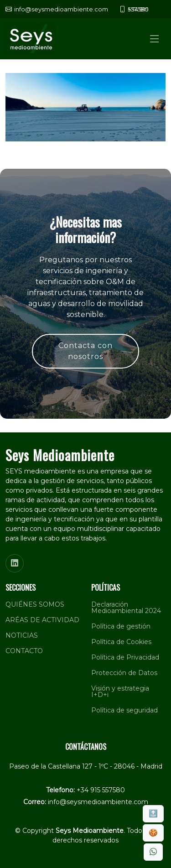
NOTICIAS (21, 635)
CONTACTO (24, 651)
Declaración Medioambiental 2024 (126, 607)
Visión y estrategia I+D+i (120, 691)
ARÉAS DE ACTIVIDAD (42, 620)
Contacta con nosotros (85, 351)
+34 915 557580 (101, 790)
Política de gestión (120, 626)
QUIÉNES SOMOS (34, 604)
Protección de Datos (124, 673)
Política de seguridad (124, 710)
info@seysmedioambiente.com (98, 802)
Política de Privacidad (125, 657)
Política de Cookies (121, 642)
